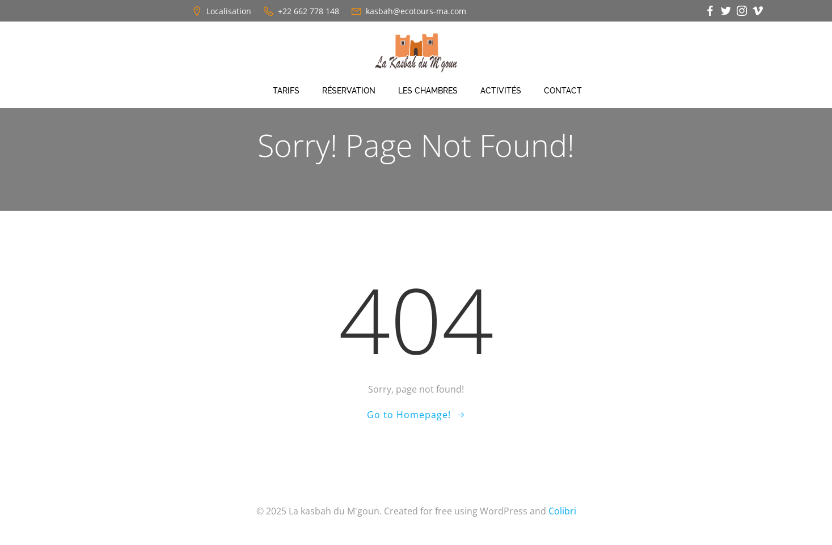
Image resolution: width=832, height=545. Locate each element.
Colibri (562, 511)
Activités (500, 90)
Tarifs (286, 90)
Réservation (348, 90)
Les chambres (428, 90)
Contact (563, 90)
